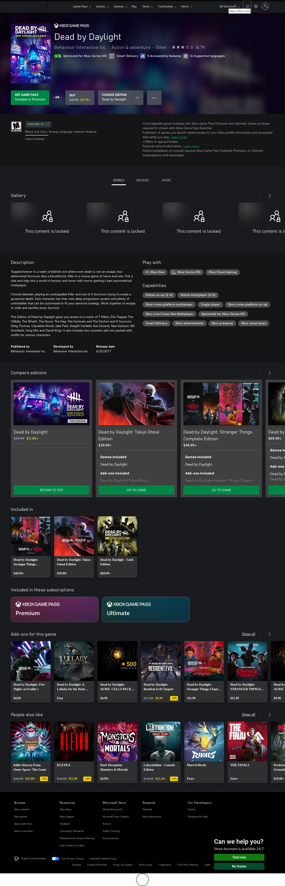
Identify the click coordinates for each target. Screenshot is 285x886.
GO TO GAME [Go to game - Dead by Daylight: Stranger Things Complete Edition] (221, 490)
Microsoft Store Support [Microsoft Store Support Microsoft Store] (116, 816)
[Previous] (260, 195)
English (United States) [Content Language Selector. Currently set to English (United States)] (33, 858)
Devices (119, 6)
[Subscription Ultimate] (146, 609)
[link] (31, 547)
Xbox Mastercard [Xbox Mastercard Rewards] (151, 816)
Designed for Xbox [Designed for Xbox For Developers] (198, 816)
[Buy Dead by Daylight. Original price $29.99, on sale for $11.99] (79, 97)
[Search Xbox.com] (247, 6)
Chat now (239, 857)
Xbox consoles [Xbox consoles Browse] (22, 809)
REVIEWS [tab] (142, 180)
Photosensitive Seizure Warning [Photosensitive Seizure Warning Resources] (77, 838)
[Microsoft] (29, 6)
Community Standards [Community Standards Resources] (72, 830)
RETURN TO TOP (51, 490)
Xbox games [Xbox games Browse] (20, 816)
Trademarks (164, 864)
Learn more (179, 137)
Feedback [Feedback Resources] (65, 823)
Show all (248, 633)
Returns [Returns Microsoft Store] (107, 823)
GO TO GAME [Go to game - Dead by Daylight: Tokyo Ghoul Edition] (136, 490)
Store (146, 6)
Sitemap (76, 864)
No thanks (239, 866)
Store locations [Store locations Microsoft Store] (111, 838)
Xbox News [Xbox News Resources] (66, 809)
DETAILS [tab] (118, 180)
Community (165, 6)
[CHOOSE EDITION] (120, 97)
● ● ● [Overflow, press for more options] (154, 97)
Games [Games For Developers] (192, 809)
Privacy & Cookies (123, 864)
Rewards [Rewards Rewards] (147, 809)
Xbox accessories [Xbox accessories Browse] (23, 830)
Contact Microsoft (97, 864)
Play (134, 6)
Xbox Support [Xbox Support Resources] (67, 816)
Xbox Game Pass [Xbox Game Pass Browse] (23, 823)
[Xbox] (59, 6)
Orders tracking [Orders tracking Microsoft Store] (111, 830)
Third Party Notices (187, 864)
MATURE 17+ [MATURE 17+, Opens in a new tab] (38, 124)
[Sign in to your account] (265, 6)
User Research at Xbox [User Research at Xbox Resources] (72, 845)
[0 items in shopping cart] (256, 5)
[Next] (269, 195)
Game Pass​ (80, 6)
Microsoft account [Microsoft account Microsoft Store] (112, 809)
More (185, 6)
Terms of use (145, 864)
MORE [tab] (166, 180)
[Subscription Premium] (54, 609)
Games (100, 6)
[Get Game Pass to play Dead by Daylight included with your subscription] (30, 97)
